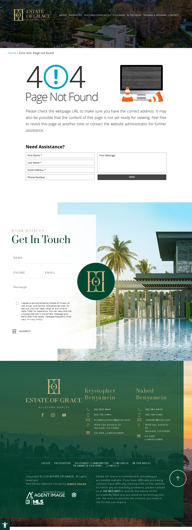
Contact (173, 15)
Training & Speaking (155, 15)
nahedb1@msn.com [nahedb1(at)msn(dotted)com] (158, 419)
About (63, 15)
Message (43, 290)
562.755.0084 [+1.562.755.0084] (103, 414)
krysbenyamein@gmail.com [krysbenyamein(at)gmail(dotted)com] (112, 419)
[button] (5, 525)
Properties (75, 15)
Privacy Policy (35, 319)
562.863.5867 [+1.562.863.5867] (102, 409)
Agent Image (76, 483)
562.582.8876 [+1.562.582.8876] (154, 409)
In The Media (134, 15)
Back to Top (178, 478)
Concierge (119, 15)
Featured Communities (97, 15)
